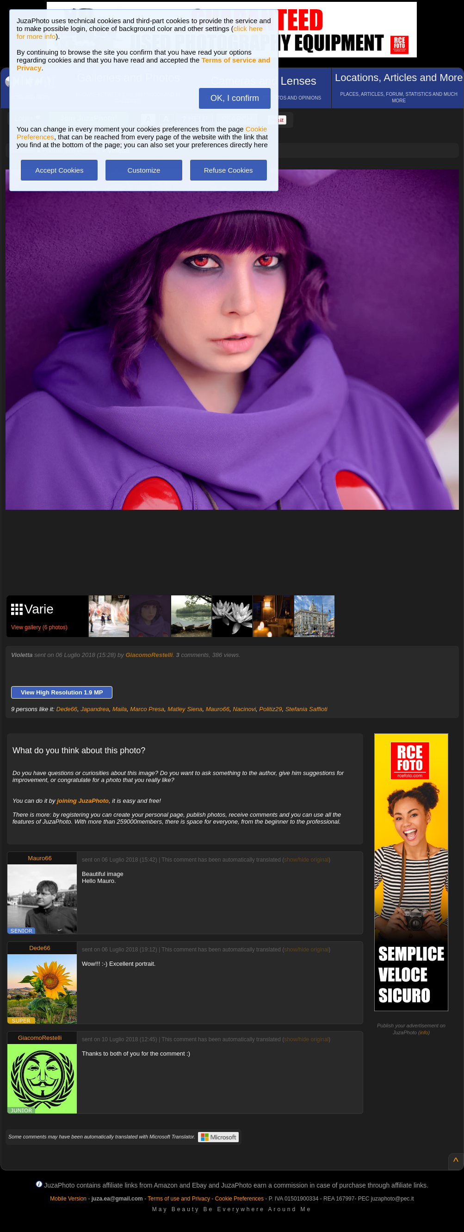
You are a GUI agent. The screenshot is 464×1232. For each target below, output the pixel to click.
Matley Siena (184, 709)
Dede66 (67, 709)
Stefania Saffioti (306, 709)
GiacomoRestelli (149, 654)
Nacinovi (244, 709)
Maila (119, 709)
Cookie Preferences (239, 1198)
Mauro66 (217, 709)
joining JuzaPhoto (83, 800)
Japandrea (94, 709)
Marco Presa (147, 709)
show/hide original (306, 860)
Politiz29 (270, 709)
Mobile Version (68, 1198)
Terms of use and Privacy (179, 1198)
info (424, 1032)
